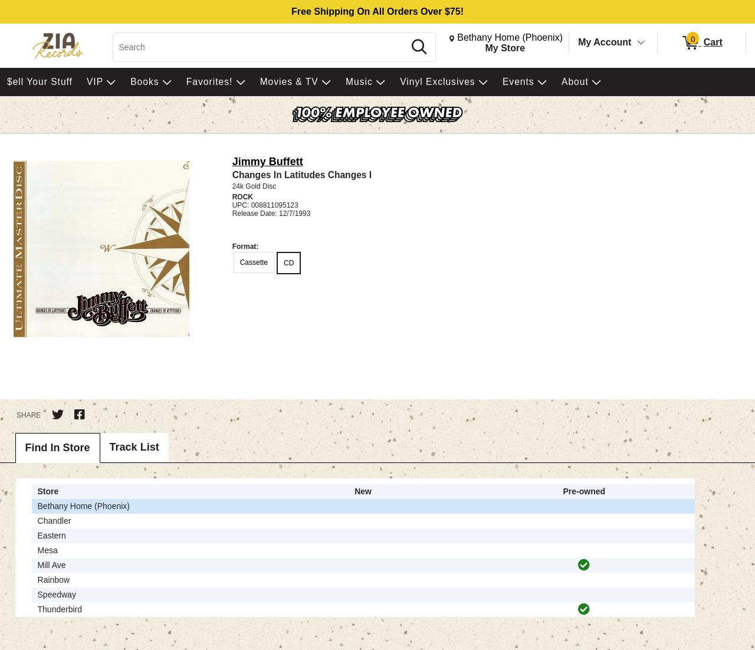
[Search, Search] (260, 47)
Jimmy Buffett (267, 162)
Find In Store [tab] (57, 448)
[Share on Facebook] (79, 415)
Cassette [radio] (254, 262)
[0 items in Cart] (702, 43)
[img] (584, 565)
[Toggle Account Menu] (641, 43)
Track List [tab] (134, 447)
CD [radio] (289, 263)
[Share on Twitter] (58, 415)
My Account (604, 42)
